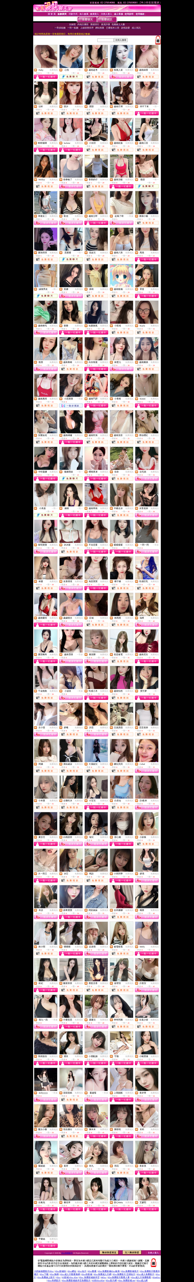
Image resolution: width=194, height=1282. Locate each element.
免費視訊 (54, 70)
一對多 (130, 216)
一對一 (80, 70)
